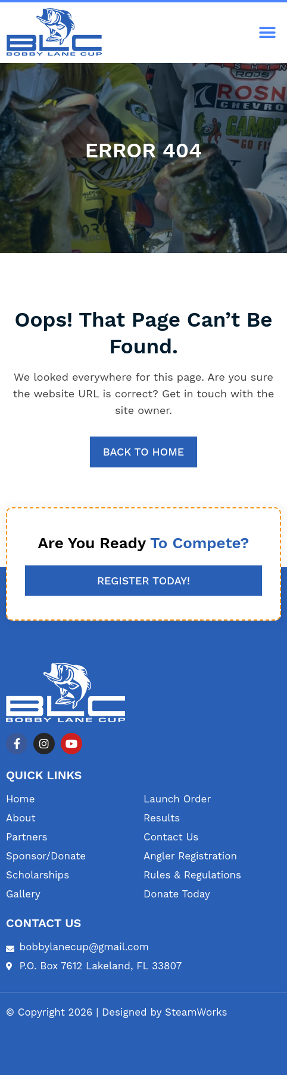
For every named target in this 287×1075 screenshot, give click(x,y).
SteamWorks (196, 1012)
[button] (267, 33)
